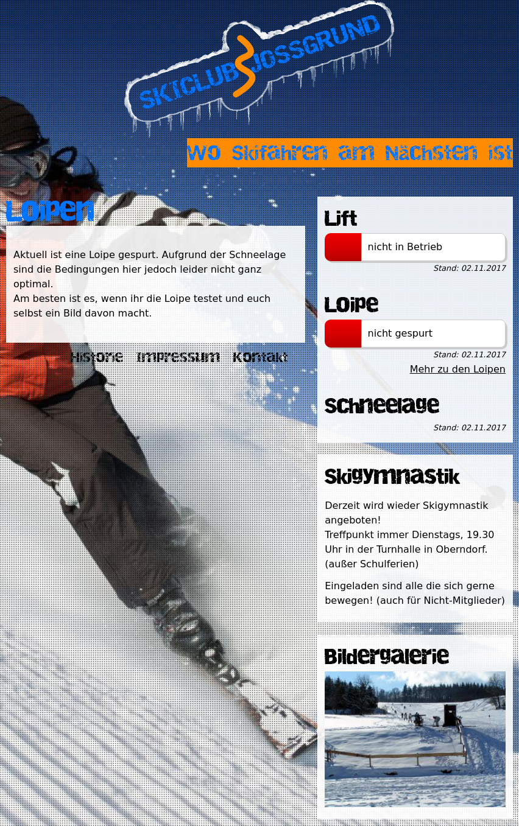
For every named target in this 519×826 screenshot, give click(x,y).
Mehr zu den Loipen (458, 369)
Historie (97, 357)
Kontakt (260, 357)
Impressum (178, 357)
